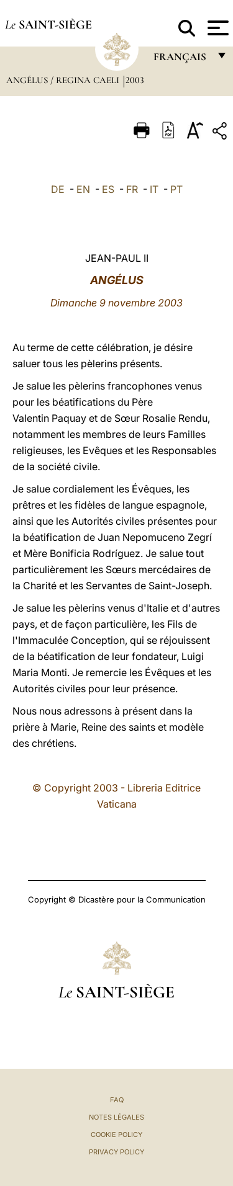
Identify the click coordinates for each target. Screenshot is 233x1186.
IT (154, 189)
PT (176, 189)
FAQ (117, 1099)
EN (83, 189)
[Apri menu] (216, 27)
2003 (135, 80)
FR (132, 189)
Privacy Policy (116, 1152)
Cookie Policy (116, 1134)
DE (58, 189)
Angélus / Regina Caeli (64, 80)
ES (108, 189)
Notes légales (116, 1117)
